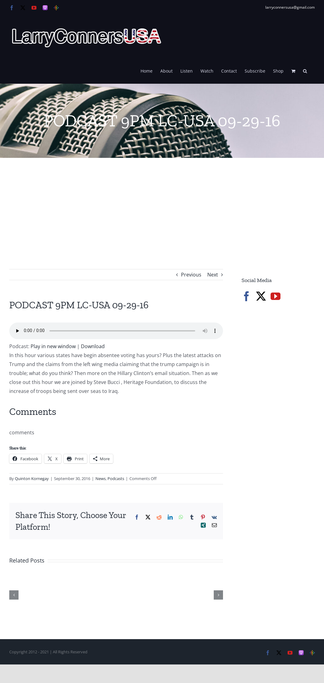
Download (93, 346)
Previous (191, 274)
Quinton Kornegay (32, 478)
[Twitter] (261, 296)
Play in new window (53, 346)
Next (212, 274)
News (100, 478)
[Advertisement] (162, 204)
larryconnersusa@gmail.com (290, 7)
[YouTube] (275, 296)
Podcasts (115, 478)
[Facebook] (246, 296)
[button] (305, 70)
